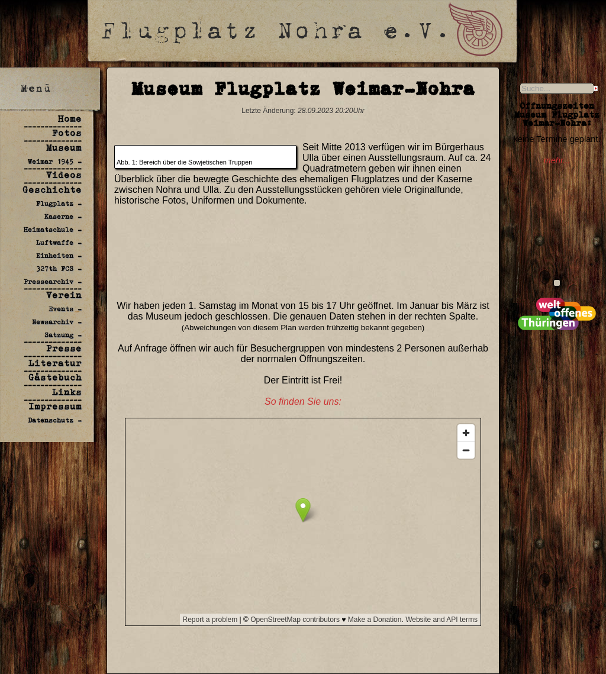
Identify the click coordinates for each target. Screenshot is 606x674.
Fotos (67, 133)
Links (67, 392)
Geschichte (52, 189)
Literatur (55, 363)
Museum (64, 147)
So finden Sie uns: (303, 401)
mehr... (556, 160)
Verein (64, 295)
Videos (64, 175)
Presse (64, 348)
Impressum (55, 406)
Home (70, 118)
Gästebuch (55, 377)
